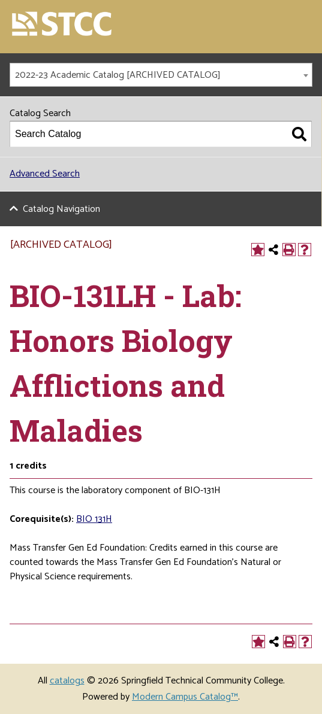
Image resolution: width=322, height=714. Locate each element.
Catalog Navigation (61, 209)
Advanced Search (45, 174)
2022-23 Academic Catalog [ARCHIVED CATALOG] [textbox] (118, 75)
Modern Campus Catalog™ (185, 697)
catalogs (67, 681)
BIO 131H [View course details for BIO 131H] (94, 519)
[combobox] (161, 75)
